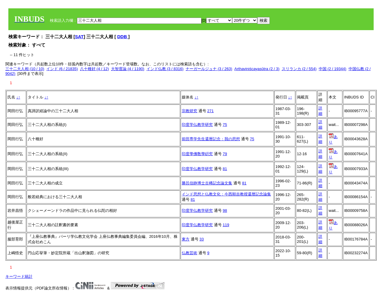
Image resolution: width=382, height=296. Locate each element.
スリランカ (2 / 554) (299, 69)
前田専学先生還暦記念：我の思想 (211, 139)
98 (225, 210)
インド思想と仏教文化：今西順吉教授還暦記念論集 (226, 194)
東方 (186, 239)
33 (201, 239)
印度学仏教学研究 (197, 124)
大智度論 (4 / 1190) (127, 69)
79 (225, 154)
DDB (122, 36)
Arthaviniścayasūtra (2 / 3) (256, 69)
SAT (79, 36)
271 (210, 111)
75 (225, 124)
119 (226, 225)
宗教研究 (189, 111)
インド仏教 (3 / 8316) (165, 69)
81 (225, 168)
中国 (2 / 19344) (332, 69)
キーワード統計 (19, 276)
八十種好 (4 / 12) (94, 69)
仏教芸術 (189, 253)
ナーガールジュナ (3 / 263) (209, 69)
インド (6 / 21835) (62, 69)
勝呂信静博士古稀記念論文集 (207, 183)
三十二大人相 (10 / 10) (24, 69)
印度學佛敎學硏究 (197, 154)
